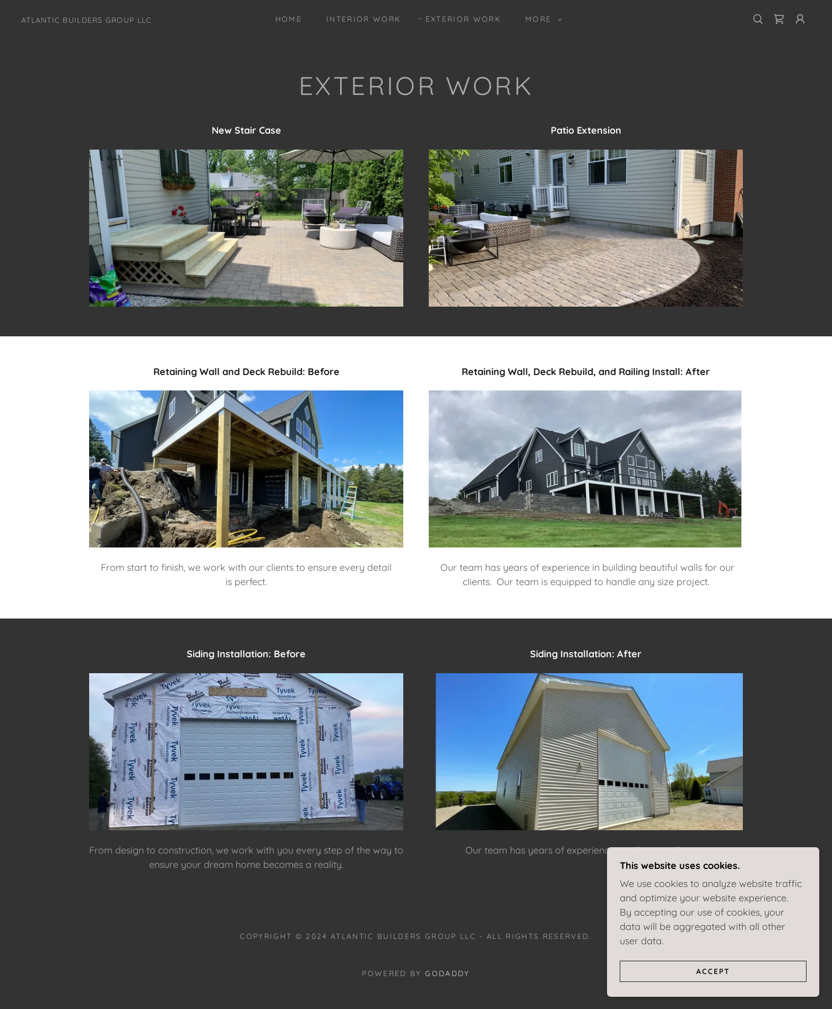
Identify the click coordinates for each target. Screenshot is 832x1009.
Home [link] (288, 19)
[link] (86, 19)
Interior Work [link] (363, 19)
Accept (713, 971)
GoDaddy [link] (447, 973)
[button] (541, 19)
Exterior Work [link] (463, 19)
